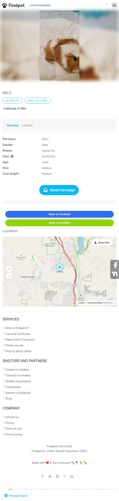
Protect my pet (14, 345)
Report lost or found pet (19, 339)
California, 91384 (14, 108)
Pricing (9, 423)
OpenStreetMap (95, 303)
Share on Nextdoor (59, 222)
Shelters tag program (18, 381)
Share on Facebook (59, 214)
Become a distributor (18, 392)
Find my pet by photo (18, 351)
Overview (13, 125)
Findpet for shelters (17, 369)
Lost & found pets (40, 5)
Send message (59, 190)
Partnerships (13, 387)
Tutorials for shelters (18, 375)
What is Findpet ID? (17, 328)
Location (27, 125)
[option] (59, 45)
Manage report (15, 495)
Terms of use (13, 428)
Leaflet (81, 303)
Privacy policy (14, 434)
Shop (8, 398)
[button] (57, 264)
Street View (104, 242)
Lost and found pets (17, 333)
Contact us (12, 417)
